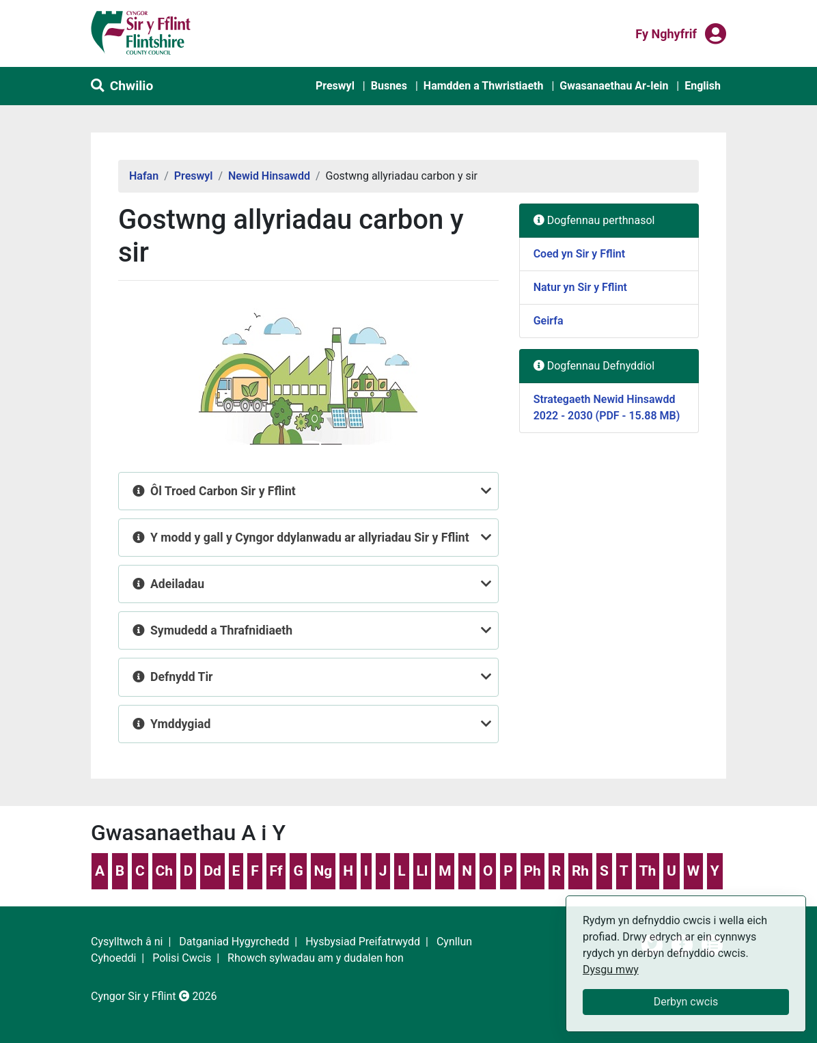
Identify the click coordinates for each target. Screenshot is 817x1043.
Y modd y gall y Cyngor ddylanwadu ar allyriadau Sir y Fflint (311, 537)
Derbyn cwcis (686, 1001)
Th (647, 871)
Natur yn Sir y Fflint (580, 287)
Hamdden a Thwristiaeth (484, 85)
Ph (532, 871)
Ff (276, 871)
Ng (323, 871)
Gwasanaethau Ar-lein (613, 85)
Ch (165, 871)
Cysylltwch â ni (127, 941)
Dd (212, 871)
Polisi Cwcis (181, 957)
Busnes (389, 85)
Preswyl (335, 85)
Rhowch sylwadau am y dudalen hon (315, 957)
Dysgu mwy (611, 969)
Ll (422, 871)
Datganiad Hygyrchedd (234, 941)
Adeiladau (179, 584)
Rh (580, 871)
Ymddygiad (182, 724)
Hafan (143, 175)
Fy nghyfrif (666, 33)
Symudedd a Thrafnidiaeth (223, 630)
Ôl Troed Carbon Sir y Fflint (224, 491)
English (702, 85)
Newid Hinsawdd (269, 175)
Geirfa (549, 320)
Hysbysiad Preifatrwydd (362, 941)
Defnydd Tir (183, 677)
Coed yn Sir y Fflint (579, 253)
